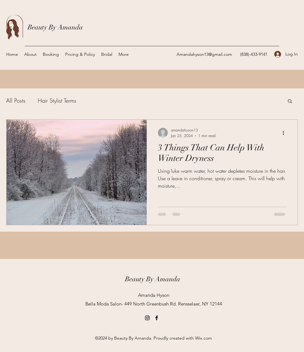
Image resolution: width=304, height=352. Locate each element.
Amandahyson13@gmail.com (204, 54)
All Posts (15, 100)
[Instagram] (147, 318)
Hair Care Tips (106, 100)
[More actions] (285, 132)
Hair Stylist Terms (57, 100)
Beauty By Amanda (55, 27)
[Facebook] (157, 318)
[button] (290, 101)
